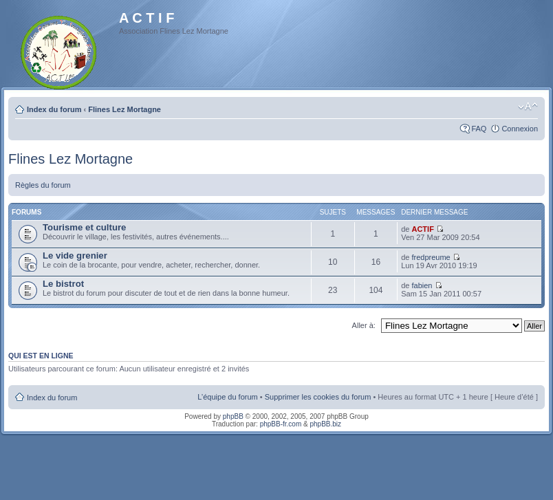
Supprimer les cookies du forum (318, 397)
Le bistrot (63, 284)
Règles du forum (43, 185)
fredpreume (430, 257)
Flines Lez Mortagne (124, 109)
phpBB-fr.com (281, 424)
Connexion (519, 128)
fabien (421, 285)
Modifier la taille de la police (528, 106)
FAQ (478, 128)
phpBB (233, 416)
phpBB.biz (325, 424)
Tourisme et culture (84, 227)
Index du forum (54, 109)
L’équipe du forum (227, 397)
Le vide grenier (75, 255)
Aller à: (364, 325)
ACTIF (422, 229)
